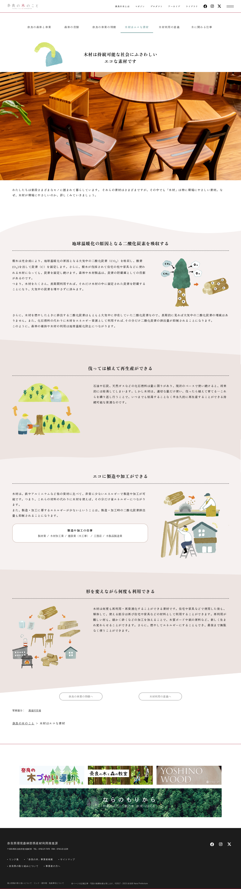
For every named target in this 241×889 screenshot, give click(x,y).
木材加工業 (57, 536)
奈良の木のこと (23, 723)
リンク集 (14, 859)
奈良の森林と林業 (39, 27)
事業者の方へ (53, 866)
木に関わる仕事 (201, 27)
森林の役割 (71, 27)
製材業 (42, 536)
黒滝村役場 (34, 710)
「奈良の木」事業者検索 (39, 859)
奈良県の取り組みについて (23, 866)
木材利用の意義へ (160, 696)
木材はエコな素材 (137, 27)
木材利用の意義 (169, 27)
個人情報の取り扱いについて (19, 883)
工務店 (98, 536)
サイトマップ (67, 859)
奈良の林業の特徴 (104, 27)
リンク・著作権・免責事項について (49, 883)
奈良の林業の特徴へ (81, 696)
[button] (230, 6)
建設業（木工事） (79, 536)
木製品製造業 (114, 536)
